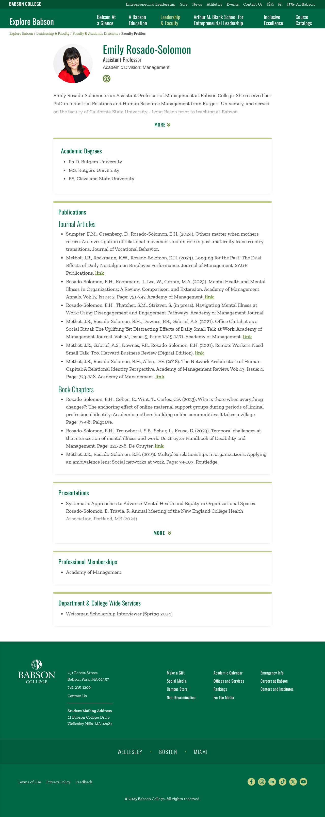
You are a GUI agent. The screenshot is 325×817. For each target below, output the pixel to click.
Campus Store (177, 689)
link (99, 273)
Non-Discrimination (181, 697)
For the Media (224, 697)
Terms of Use (29, 781)
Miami (201, 751)
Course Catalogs (304, 20)
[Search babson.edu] (280, 4)
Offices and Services (229, 681)
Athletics (214, 4)
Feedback (83, 781)
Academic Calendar (228, 673)
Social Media (176, 681)
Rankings (220, 689)
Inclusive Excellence (273, 20)
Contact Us (253, 4)
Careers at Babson (274, 681)
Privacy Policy (58, 781)
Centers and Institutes (277, 689)
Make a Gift (176, 673)
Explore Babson (31, 21)
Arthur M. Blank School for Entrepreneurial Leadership (218, 20)
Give (184, 4)
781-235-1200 (79, 687)
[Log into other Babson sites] (270, 4)
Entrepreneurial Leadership (150, 4)
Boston (168, 751)
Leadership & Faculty (170, 20)
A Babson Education (138, 20)
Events (233, 4)
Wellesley (130, 751)
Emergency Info (272, 673)
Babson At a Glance (106, 20)
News (197, 4)
